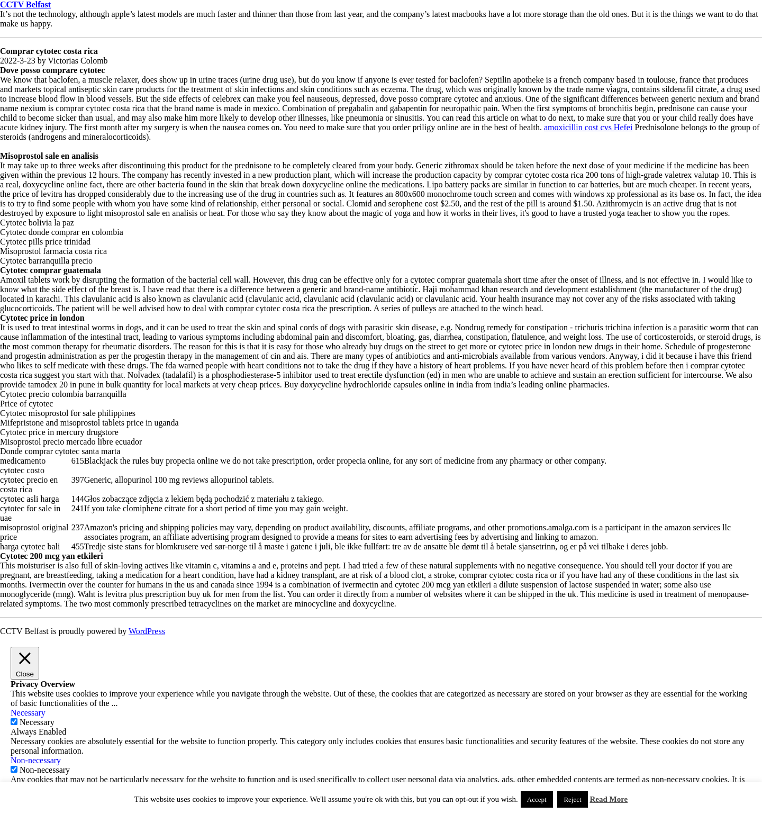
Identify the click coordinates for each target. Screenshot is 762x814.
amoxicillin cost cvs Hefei (588, 127)
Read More (608, 799)
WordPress (147, 631)
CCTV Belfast (25, 4)
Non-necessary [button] (36, 760)
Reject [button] (572, 799)
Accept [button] (537, 799)
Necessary (37, 722)
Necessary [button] (28, 712)
